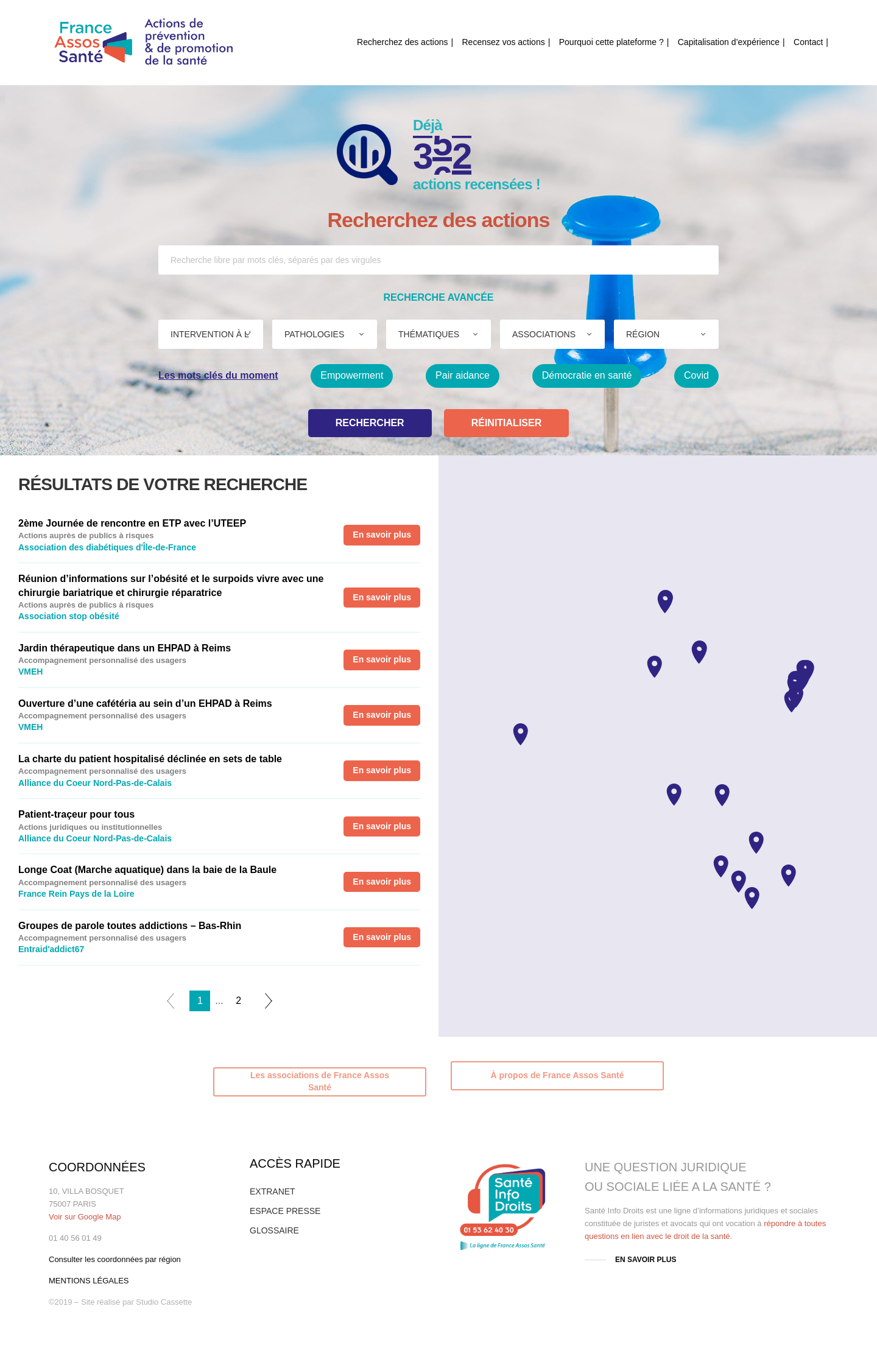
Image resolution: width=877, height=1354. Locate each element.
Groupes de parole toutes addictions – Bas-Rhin (129, 926)
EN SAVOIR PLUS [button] (646, 1259)
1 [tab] (200, 1000)
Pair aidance (462, 375)
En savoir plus (382, 534)
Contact (808, 42)
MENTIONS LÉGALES (89, 1280)
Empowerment (351, 375)
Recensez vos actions (503, 42)
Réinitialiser (506, 423)
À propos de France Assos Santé (557, 1075)
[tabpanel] (219, 737)
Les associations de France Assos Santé (319, 1081)
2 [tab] (238, 1000)
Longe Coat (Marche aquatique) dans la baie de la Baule (147, 870)
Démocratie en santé (587, 375)
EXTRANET (272, 1191)
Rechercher (370, 423)
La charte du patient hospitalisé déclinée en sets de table (150, 759)
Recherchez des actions (402, 42)
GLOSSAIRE (274, 1230)
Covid (696, 375)
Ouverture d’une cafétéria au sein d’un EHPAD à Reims (145, 703)
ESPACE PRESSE (285, 1211)
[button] (654, 667)
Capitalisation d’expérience (729, 42)
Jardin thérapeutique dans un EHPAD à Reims (124, 648)
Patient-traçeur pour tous (76, 814)
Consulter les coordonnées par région (115, 1259)
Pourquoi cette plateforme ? (611, 42)
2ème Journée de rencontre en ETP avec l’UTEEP (132, 523)
